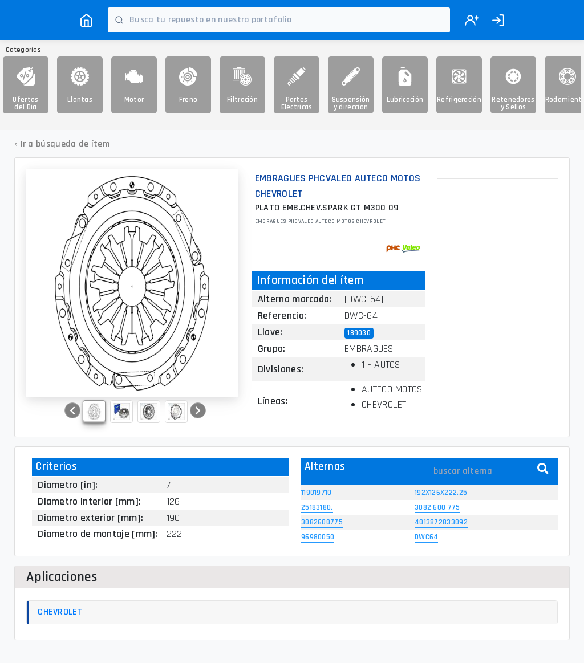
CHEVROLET (60, 612)
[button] (72, 410)
